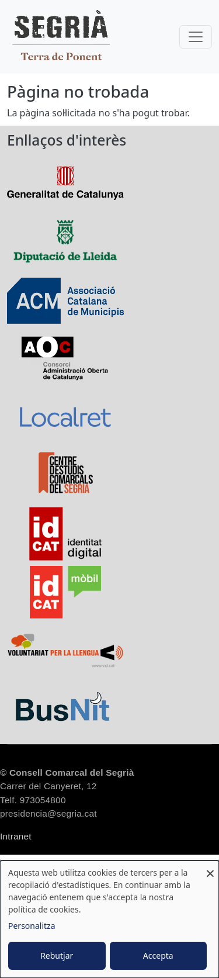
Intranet (16, 836)
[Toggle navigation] (195, 37)
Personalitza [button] (31, 925)
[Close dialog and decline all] (210, 867)
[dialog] (109, 919)
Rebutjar (56, 955)
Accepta (158, 955)
